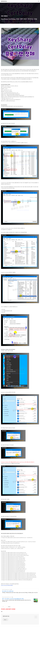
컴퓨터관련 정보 (4, 1)
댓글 (1, 628)
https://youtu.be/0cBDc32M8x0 (7, 585)
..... (3, 635)
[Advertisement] (20, 594)
